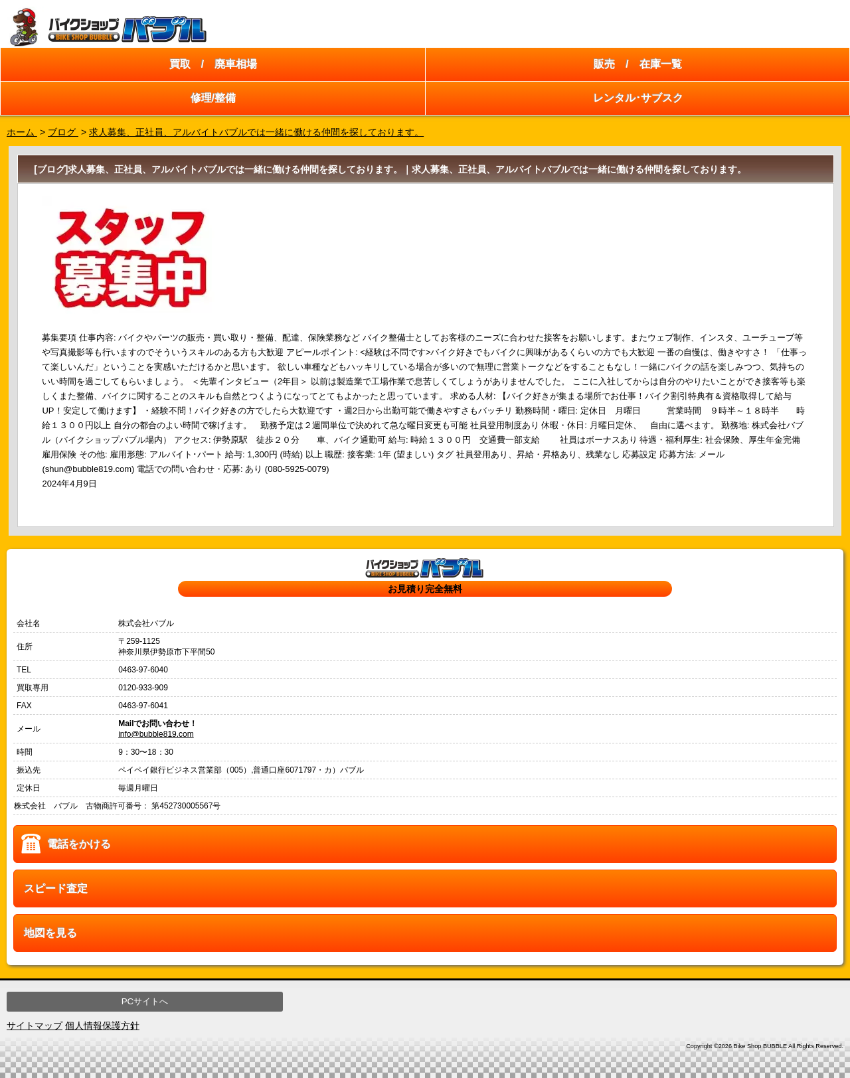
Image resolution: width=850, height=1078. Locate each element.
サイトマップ (34, 1025)
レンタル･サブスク (638, 98)
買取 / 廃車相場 (213, 64)
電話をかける (79, 844)
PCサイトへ (145, 1001)
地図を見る (50, 933)
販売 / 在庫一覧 (637, 64)
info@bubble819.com (156, 734)
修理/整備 (213, 98)
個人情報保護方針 (102, 1025)
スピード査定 (56, 888)
